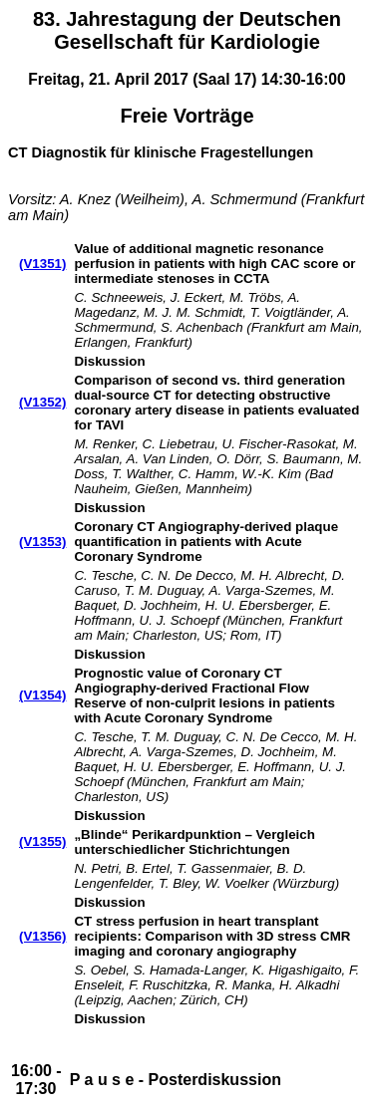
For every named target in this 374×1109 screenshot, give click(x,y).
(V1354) (42, 695)
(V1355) (42, 841)
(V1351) (42, 263)
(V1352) (42, 402)
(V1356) (42, 936)
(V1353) (42, 541)
